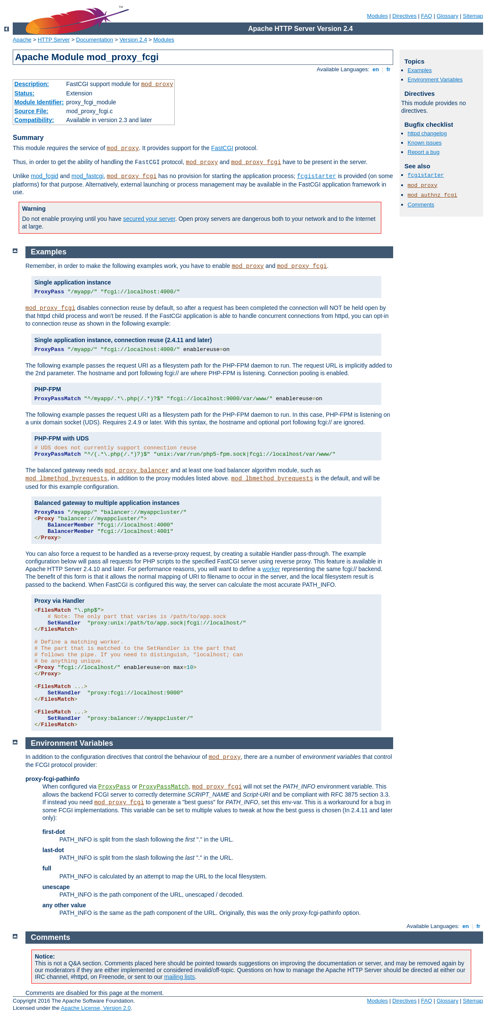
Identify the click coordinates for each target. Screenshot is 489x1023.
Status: (24, 93)
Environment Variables (435, 79)
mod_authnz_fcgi (432, 195)
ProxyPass (114, 786)
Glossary (447, 16)
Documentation (94, 39)
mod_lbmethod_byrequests (66, 478)
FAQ (426, 16)
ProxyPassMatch (164, 786)
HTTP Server (54, 39)
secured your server (149, 218)
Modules (377, 16)
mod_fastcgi (87, 176)
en (375, 69)
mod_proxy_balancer (137, 470)
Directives (404, 16)
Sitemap (473, 16)
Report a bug (423, 152)
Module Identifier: (39, 102)
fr (388, 69)
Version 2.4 (133, 39)
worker (271, 569)
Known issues (424, 142)
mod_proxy (157, 84)
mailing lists (179, 976)
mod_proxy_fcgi (256, 162)
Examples (420, 70)
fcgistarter (316, 176)
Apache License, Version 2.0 (96, 1008)
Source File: (31, 111)
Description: (31, 84)
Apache (22, 39)
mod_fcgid (45, 176)
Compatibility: (34, 120)
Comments (421, 204)
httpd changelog (427, 133)
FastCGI (222, 148)
